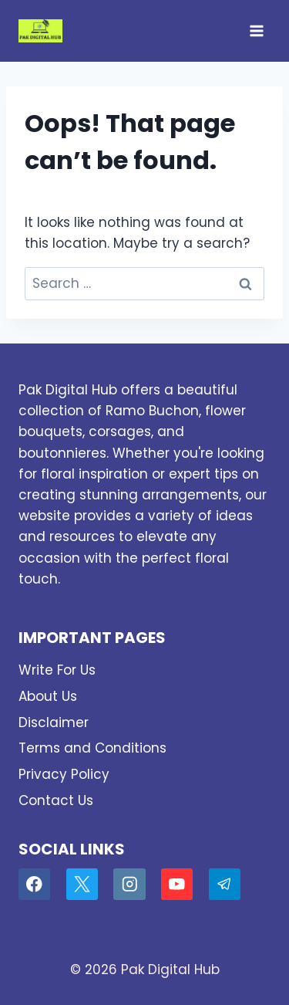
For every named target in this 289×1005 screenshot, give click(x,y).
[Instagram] (129, 884)
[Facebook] (34, 884)
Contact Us (55, 800)
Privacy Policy (63, 774)
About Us (47, 696)
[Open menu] (256, 30)
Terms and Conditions (92, 748)
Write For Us (57, 670)
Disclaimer (53, 722)
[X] (82, 884)
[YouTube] (177, 884)
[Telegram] (224, 884)
